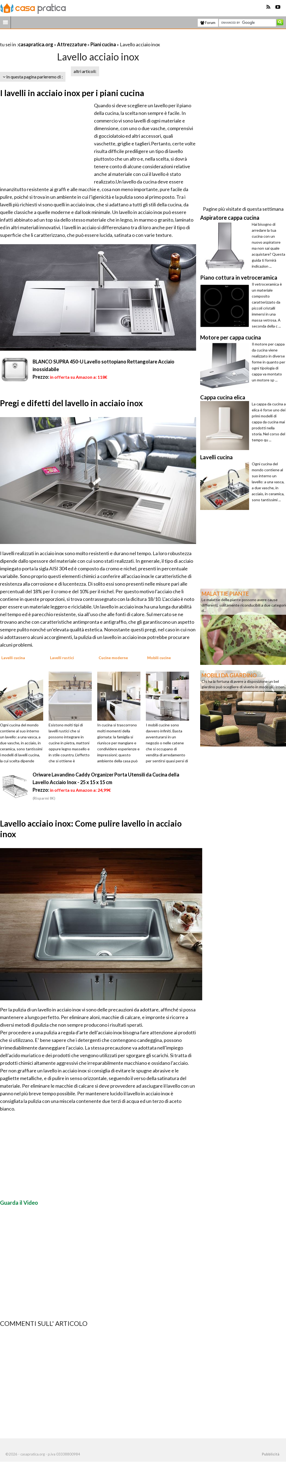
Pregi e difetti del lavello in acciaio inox (71, 403)
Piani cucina (103, 44)
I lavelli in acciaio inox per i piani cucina (72, 93)
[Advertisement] (63, 38)
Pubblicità (270, 1454)
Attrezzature (72, 44)
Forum (207, 22)
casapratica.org (35, 44)
